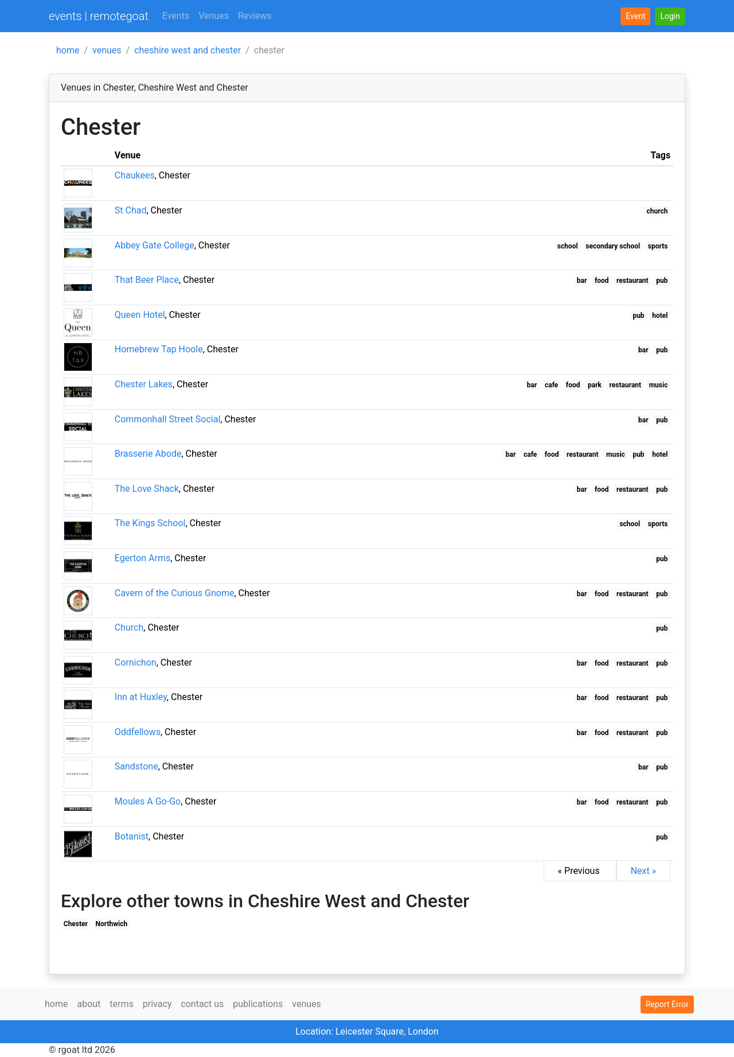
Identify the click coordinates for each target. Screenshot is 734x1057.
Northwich (112, 924)
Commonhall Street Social (168, 419)
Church (129, 627)
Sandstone (136, 766)
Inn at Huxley (141, 696)
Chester (76, 924)
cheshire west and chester (187, 50)
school (567, 246)
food (602, 281)
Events (175, 15)
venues (107, 50)
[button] (670, 16)
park (595, 385)
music (658, 385)
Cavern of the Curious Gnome (175, 593)
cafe (551, 385)
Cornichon (136, 662)
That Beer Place (147, 279)
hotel (659, 316)
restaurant (632, 281)
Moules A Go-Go (148, 801)
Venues (213, 15)
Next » (644, 870)
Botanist (132, 836)
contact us (202, 1003)
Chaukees (135, 175)
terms (121, 1003)
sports (658, 246)
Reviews (255, 15)
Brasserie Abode (148, 453)
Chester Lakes (144, 384)
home (67, 50)
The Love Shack (147, 488)
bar (582, 281)
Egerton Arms (142, 558)
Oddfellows (138, 731)
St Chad (131, 210)
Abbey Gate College (154, 245)
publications (258, 1003)
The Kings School (150, 523)
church (656, 211)
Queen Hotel (140, 314)
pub (661, 281)
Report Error (667, 1004)
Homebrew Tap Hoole (159, 349)
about (88, 1003)
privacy (157, 1003)
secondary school (612, 246)
